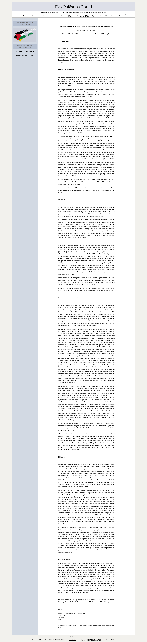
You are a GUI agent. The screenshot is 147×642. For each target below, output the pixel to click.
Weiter (31, 55)
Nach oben (25, 55)
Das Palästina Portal (73, 6)
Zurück (18, 55)
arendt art (110, 640)
